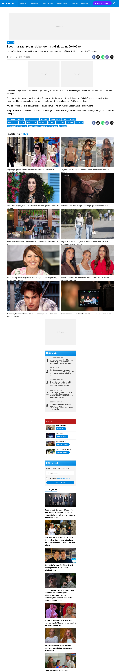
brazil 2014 (21, 126)
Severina (11, 119)
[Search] (114, 3)
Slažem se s (59, 478)
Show (49, 421)
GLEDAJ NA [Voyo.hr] (102, 3)
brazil (22, 123)
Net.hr (24, 133)
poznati (79, 123)
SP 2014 (51, 123)
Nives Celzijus (32, 119)
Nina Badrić (12, 123)
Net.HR (75, 3)
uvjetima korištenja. (63, 478)
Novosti (24, 3)
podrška (60, 123)
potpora (70, 123)
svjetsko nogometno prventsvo (43, 126)
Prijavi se (60, 483)
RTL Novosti (52, 463)
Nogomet (45, 119)
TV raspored (47, 3)
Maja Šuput (56, 119)
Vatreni (20, 119)
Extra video (62, 3)
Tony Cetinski (69, 119)
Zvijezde (42, 123)
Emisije (34, 3)
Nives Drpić (31, 123)
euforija (11, 126)
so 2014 (62, 126)
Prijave (84, 3)
